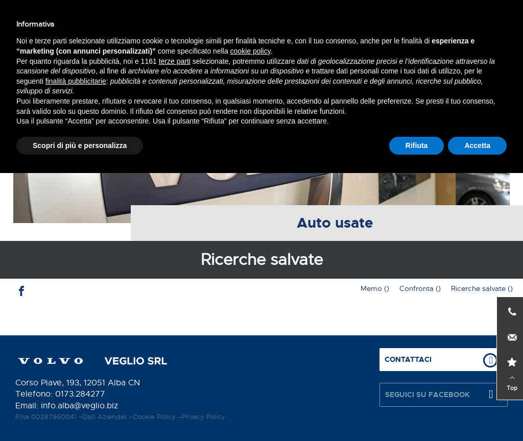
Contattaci (204, 19)
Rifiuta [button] (417, 413)
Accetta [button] (477, 413)
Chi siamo (80, 61)
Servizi (129, 61)
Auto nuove (182, 61)
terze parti (175, 329)
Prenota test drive (378, 19)
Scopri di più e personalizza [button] (80, 413)
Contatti (487, 61)
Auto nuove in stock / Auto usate (290, 61)
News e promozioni (414, 61)
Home (32, 61)
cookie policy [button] (250, 319)
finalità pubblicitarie (75, 349)
